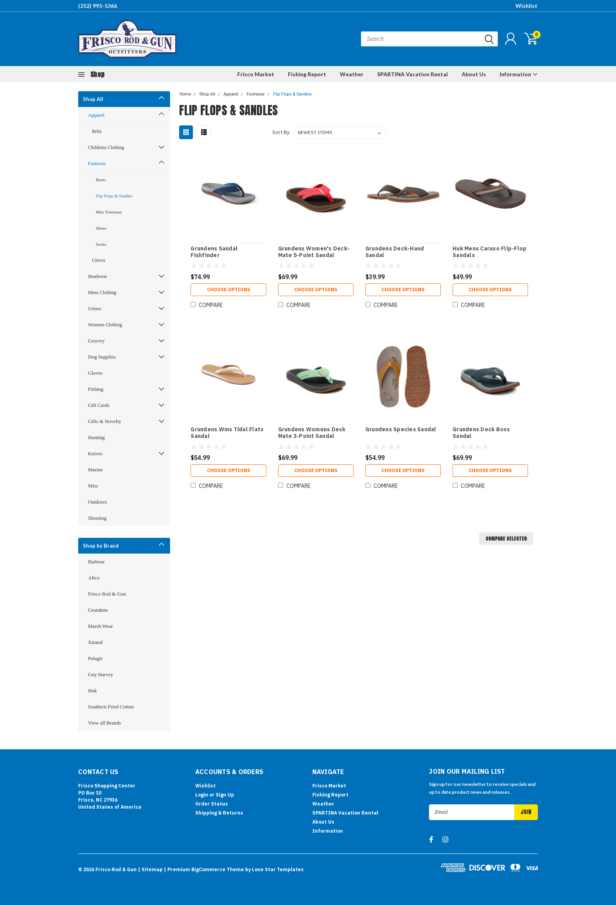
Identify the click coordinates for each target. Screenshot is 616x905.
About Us (474, 74)
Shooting (97, 518)
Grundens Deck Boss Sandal (481, 433)
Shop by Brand (101, 546)
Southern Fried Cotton (111, 707)
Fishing (95, 389)
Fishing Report (307, 74)
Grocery (96, 341)
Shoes (101, 228)
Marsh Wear (100, 626)
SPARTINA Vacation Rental (412, 74)
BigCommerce (208, 869)
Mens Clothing (102, 292)
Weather (351, 74)
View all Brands (104, 723)
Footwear (97, 163)
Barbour (96, 562)
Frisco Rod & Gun (107, 594)
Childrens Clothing (106, 147)
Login (201, 795)
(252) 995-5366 (97, 5)
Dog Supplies (102, 357)
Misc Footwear (109, 212)
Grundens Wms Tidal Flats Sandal (227, 433)
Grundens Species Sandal (400, 429)
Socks (101, 244)
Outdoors (97, 502)
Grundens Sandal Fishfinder (214, 252)
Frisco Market (255, 74)
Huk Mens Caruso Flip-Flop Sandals (489, 252)
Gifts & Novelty (104, 421)
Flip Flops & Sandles (114, 195)
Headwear (97, 276)
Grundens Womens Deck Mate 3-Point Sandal (312, 433)
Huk (92, 690)
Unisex (94, 308)
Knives (95, 453)
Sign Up (225, 795)
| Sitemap (150, 869)
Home (185, 94)
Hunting (96, 437)
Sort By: (281, 132)
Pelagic (95, 658)
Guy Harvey (100, 674)
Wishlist (526, 5)
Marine (95, 470)
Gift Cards (99, 405)
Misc (93, 486)
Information (519, 74)
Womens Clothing (105, 324)
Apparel (96, 115)
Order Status (211, 804)
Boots (101, 179)
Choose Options (228, 289)
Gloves (98, 260)
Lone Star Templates (278, 869)
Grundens (98, 610)
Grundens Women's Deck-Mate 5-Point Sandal (314, 252)
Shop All (93, 99)
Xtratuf (95, 642)
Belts (97, 131)
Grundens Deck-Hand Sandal (394, 252)
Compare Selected (506, 538)
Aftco (94, 578)
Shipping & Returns (219, 813)
